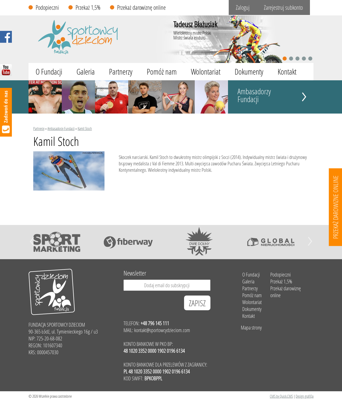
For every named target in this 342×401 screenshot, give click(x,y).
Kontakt (287, 72)
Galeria (85, 72)
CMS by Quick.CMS (281, 396)
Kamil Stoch (85, 128)
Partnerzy (121, 72)
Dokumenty (249, 72)
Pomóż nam (162, 72)
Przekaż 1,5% (88, 7)
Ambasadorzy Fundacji (254, 95)
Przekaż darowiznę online (141, 7)
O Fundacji (49, 72)
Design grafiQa (305, 396)
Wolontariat (205, 72)
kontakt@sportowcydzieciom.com (162, 330)
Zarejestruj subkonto (283, 7)
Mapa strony (251, 327)
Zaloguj (243, 7)
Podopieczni (47, 7)
